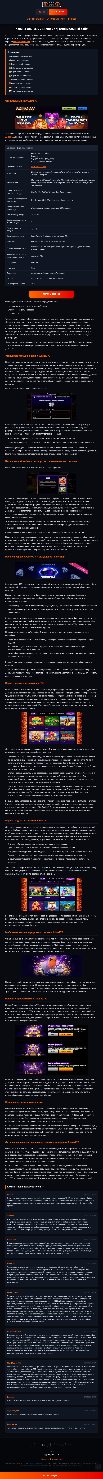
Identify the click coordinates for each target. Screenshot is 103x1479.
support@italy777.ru (51, 1455)
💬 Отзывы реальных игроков (21, 91)
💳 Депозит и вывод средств (20, 87)
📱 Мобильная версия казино (21, 80)
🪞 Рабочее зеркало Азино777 (21, 68)
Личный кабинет (35, 19)
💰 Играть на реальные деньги (21, 76)
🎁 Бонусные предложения (20, 83)
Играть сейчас (51, 294)
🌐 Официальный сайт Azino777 (22, 56)
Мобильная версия (56, 19)
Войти (42, 12)
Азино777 (9, 137)
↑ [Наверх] (97, 1467)
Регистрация (58, 12)
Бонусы (72, 19)
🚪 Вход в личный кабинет (19, 64)
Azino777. (20, 1463)
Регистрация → (51, 1476)
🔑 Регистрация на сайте (19, 60)
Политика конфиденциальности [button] (51, 1459)
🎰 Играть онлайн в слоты (19, 72)
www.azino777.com (21, 41)
